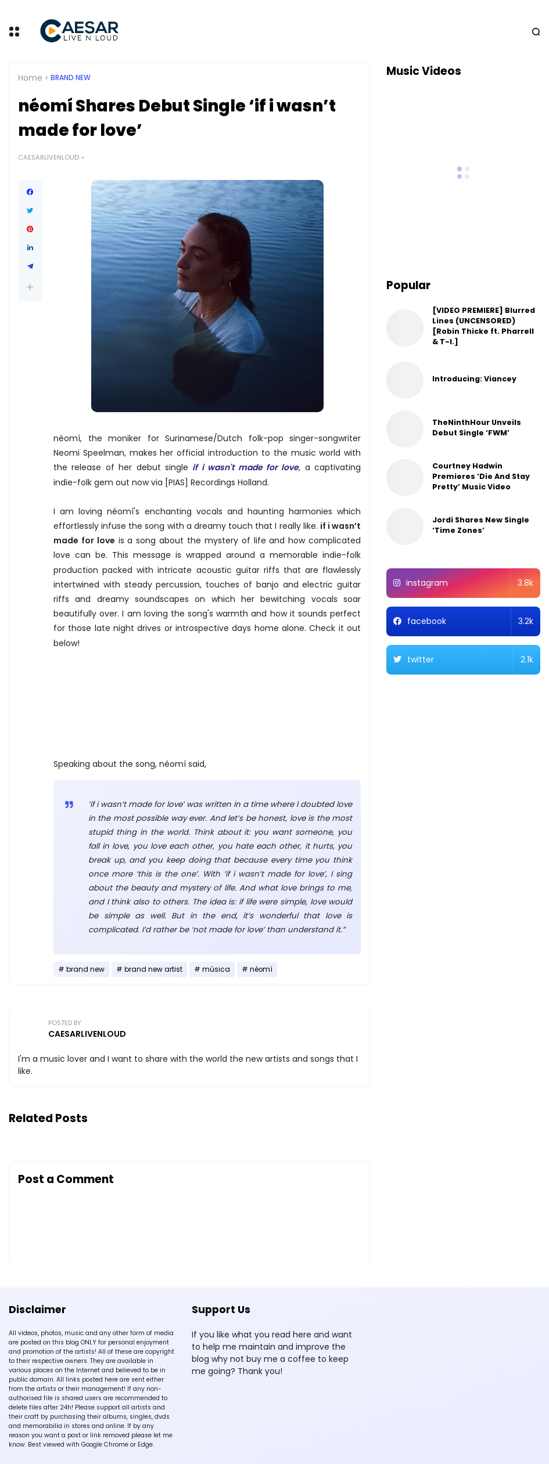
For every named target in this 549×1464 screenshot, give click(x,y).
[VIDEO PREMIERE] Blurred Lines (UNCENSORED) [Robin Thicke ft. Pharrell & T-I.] (483, 326)
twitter (470, 660)
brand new (71, 77)
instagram (469, 583)
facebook (470, 621)
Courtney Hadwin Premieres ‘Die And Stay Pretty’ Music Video (481, 476)
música (216, 969)
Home (30, 78)
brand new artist (153, 969)
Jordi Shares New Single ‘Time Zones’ (480, 525)
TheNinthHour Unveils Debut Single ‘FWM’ (476, 427)
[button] (30, 287)
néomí (261, 969)
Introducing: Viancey (474, 379)
